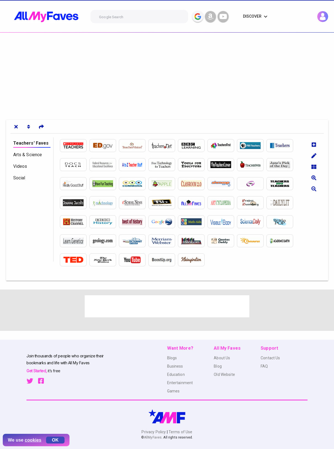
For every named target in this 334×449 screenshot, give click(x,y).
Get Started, (37, 370)
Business (175, 366)
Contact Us (270, 358)
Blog (218, 366)
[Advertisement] (165, 74)
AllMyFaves (153, 437)
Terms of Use (180, 432)
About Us (222, 358)
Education (176, 374)
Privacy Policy (154, 432)
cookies (33, 440)
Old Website (224, 374)
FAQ (264, 366)
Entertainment (180, 383)
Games (173, 391)
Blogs (172, 358)
